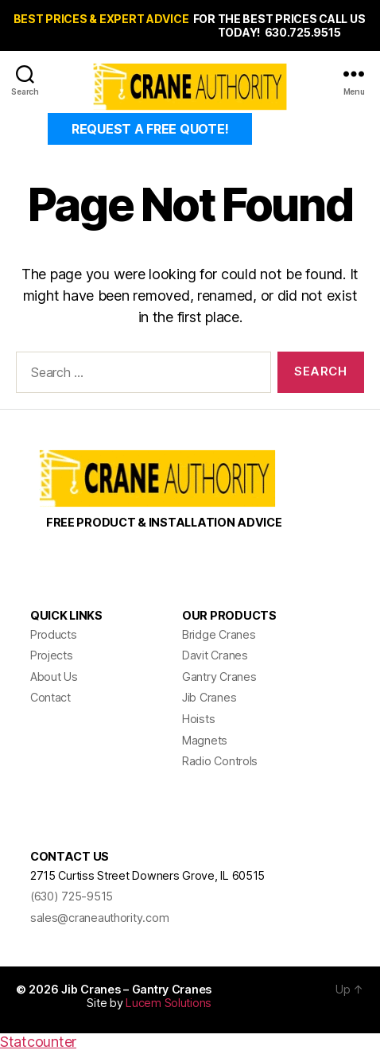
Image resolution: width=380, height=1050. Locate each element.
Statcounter (38, 1041)
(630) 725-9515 (71, 896)
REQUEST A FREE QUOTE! (150, 129)
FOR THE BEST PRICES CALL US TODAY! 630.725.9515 (279, 25)
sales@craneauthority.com (99, 917)
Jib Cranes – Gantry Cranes (136, 989)
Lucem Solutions (168, 1002)
